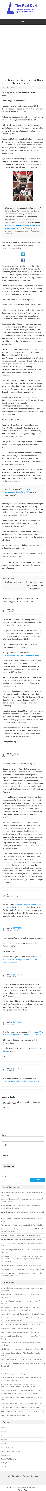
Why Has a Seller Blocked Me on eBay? (28, 1239)
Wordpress (34, 1487)
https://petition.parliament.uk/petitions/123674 (21, 1081)
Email (4, 1145)
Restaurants (5, 1455)
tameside (10, 568)
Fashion (4, 1439)
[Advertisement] (23, 50)
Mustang (10, 610)
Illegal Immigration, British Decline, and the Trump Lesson (21, 1359)
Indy (2, 1243)
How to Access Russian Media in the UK (30, 1269)
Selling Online (6, 1463)
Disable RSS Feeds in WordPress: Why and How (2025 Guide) (22, 1349)
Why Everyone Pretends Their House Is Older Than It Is (20, 1324)
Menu (23, 22)
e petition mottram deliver (33, 562)
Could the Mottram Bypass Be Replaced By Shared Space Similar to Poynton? (22, 959)
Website (5, 1155)
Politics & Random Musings (10, 1451)
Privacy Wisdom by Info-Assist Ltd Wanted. (16, 1370)
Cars (2, 1435)
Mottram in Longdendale (24, 565)
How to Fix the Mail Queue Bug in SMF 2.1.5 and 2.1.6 (25, 1225)
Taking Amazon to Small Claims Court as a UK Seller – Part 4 (22, 1403)
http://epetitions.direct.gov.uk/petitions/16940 (21, 655)
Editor (7, 87)
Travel (17, 562)
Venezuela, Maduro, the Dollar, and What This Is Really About (22, 1314)
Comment (6, 1107)
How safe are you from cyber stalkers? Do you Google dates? (34, 585)
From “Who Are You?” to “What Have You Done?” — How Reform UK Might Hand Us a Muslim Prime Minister (22, 1258)
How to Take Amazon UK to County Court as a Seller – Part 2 (22, 1411)
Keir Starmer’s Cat (7, 1256)
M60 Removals (13, 754)
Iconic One (11, 1487)
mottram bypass (8, 565)
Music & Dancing (7, 1447)
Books (3, 1428)
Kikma (3, 1250)
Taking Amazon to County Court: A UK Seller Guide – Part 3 (22, 1407)
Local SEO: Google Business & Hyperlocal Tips (25, 1265)
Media (11, 562)
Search (3, 1176)
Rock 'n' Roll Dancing (8, 1459)
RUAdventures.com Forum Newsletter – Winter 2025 (19, 1328)
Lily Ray (3, 1265)
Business (4, 1431)
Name (4, 1135)
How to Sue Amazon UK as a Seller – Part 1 (25, 1235)
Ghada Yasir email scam (12, 582)
